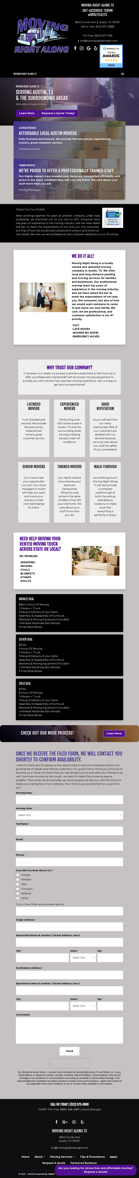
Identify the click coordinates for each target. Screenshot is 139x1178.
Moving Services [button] (61, 1156)
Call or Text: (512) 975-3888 (97, 26)
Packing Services (29, 148)
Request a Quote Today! (58, 113)
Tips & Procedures (92, 1156)
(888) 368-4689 (69, 1109)
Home (26, 1156)
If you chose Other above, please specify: (40, 904)
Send (69, 1051)
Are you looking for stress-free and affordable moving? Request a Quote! (95, 1170)
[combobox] (69, 815)
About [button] (39, 1156)
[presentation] (69, 1063)
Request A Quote (53, 1163)
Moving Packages (30, 189)
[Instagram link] (81, 56)
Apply (113, 1156)
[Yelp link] (82, 1122)
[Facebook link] (75, 56)
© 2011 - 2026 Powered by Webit (38, 1174)
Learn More (27, 113)
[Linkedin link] (88, 56)
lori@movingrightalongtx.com (99, 40)
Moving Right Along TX (97, 5)
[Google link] (65, 1122)
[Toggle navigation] (122, 74)
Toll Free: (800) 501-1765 (97, 35)
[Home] (42, 35)
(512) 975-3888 (79, 1104)
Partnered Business (83, 1163)
